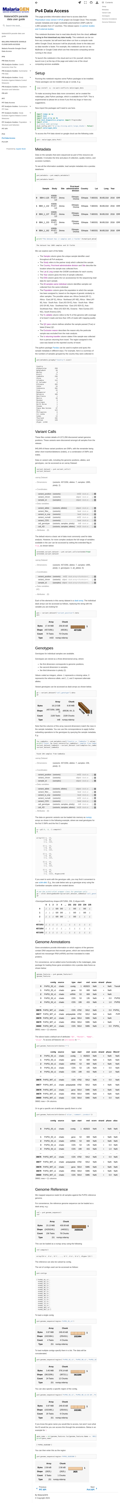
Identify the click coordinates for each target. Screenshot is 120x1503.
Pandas (56, 348)
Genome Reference (109, 22)
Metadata (105, 10)
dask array (79, 601)
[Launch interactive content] (79, 2)
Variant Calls (106, 13)
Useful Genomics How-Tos (13, 66)
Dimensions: (42, 482)
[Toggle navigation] (36, 2)
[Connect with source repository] (91, 2)
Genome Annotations (109, 19)
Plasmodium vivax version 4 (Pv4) (49, 20)
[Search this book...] (16, 26)
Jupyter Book (21, 149)
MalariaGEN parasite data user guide (13, 35)
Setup (104, 6)
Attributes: (43, 530)
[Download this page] (97, 2)
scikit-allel (43, 882)
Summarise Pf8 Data (14, 72)
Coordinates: (42, 489)
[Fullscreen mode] (85, 2)
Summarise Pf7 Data (14, 107)
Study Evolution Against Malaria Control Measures (14, 80)
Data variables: (43, 504)
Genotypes (106, 16)
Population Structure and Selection (14, 88)
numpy (89, 817)
